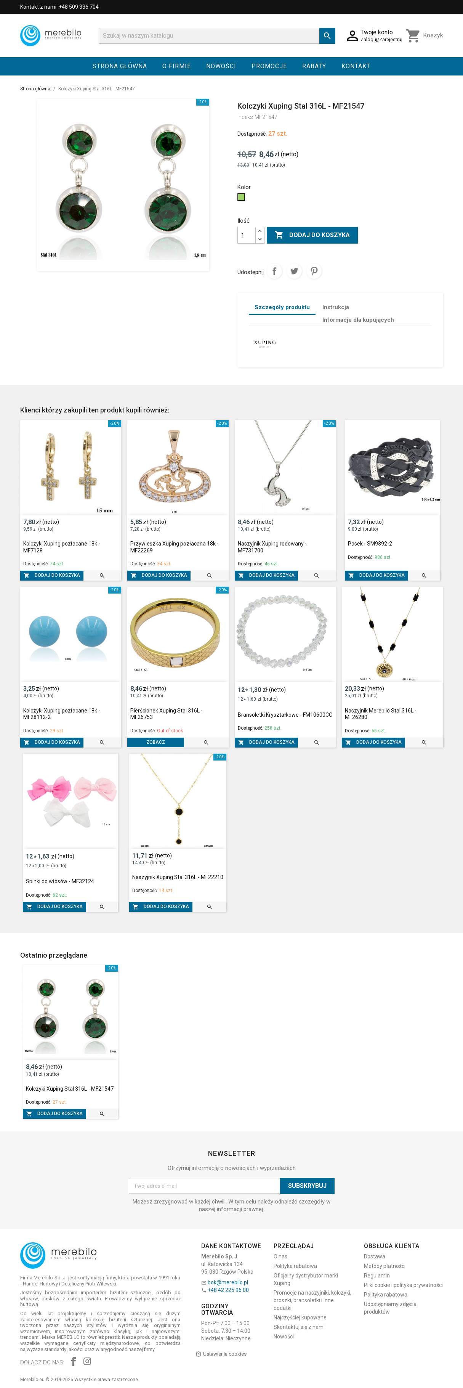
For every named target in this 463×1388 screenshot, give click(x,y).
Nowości (221, 66)
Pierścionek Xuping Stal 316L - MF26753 (166, 714)
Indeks (245, 117)
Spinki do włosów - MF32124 (60, 881)
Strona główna (120, 66)
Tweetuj (294, 271)
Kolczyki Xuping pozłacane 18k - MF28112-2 (61, 714)
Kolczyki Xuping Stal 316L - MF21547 (70, 1089)
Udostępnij (274, 271)
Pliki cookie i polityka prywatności (403, 1285)
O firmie (176, 66)
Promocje (269, 66)
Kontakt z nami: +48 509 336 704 (59, 7)
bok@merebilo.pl (228, 1282)
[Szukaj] (217, 36)
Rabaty (314, 66)
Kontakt (355, 66)
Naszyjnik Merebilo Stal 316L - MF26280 (381, 714)
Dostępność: (252, 134)
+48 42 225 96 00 (228, 1290)
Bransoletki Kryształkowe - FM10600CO (285, 715)
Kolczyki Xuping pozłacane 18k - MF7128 (61, 547)
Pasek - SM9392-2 (370, 544)
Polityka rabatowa (295, 1266)
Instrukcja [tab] (335, 307)
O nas (280, 1256)
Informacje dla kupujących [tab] (358, 319)
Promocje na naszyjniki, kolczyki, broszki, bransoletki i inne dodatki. (312, 1300)
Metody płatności (384, 1266)
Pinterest (314, 271)
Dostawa (374, 1256)
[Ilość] (246, 235)
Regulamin (377, 1275)
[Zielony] (242, 199)
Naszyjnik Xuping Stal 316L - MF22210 (177, 877)
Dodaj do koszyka (312, 235)
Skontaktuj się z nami (299, 1327)
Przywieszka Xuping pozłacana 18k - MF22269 (174, 547)
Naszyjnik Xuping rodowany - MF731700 (272, 547)
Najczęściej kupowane (300, 1317)
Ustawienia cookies (221, 1354)
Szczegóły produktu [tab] (282, 307)
